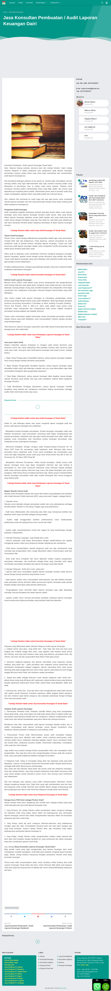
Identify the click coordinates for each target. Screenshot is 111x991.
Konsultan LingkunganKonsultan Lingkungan (46, 962)
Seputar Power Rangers (46, 968)
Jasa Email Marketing (65, 956)
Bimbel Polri (55, 3)
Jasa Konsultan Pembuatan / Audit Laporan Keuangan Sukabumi (18, 927)
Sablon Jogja (84, 965)
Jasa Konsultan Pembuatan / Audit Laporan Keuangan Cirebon (57, 927)
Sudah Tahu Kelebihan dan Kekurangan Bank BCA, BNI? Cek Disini (97, 198)
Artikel (20, 3)
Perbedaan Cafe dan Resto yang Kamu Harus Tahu (97, 215)
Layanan (12, 3)
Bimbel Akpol (40, 3)
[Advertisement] (55, 60)
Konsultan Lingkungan (65, 959)
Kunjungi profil (88, 104)
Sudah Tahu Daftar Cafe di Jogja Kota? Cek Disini (98, 232)
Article (42, 956)
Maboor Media (62, 988)
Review (61, 962)
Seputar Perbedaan (65, 965)
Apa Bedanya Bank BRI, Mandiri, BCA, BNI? (97, 181)
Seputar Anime (45, 965)
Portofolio (29, 3)
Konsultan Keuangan (12, 908)
